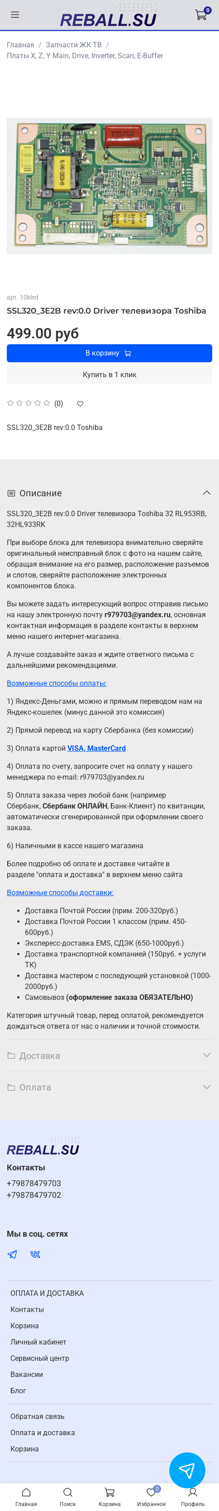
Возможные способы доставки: (60, 892)
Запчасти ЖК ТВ (74, 45)
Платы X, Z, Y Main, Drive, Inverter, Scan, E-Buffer (85, 55)
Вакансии (26, 1374)
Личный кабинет (38, 1342)
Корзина (24, 1326)
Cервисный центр (39, 1358)
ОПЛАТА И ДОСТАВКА (47, 1293)
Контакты (27, 1309)
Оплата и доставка (42, 1432)
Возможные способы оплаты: (57, 683)
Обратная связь (37, 1416)
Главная (20, 45)
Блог (18, 1390)
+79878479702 (34, 1195)
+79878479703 (34, 1183)
